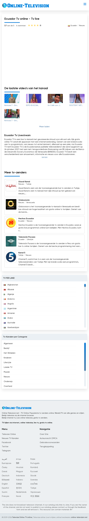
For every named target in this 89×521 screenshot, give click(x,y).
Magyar (19, 471)
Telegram (6, 451)
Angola (9, 304)
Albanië (9, 289)
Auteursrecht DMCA (48, 438)
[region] (44, 305)
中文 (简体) (34, 496)
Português (34, 463)
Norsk (18, 496)
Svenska (34, 480)
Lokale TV (8, 367)
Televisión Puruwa (26, 237)
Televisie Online (9, 434)
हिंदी (17, 463)
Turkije (28, 184)
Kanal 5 (21, 253)
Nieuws (82, 25)
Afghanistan (11, 285)
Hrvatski (19, 467)
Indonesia (20, 476)
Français (5, 496)
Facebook (6, 442)
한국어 (19, 488)
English (5, 484)
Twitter (5, 447)
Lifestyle (30, 239)
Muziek (7, 372)
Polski (32, 459)
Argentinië (10, 308)
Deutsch (5, 476)
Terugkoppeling (47, 447)
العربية (4, 459)
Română (34, 467)
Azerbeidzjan (11, 327)
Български (6, 463)
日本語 (19, 484)
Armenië (9, 313)
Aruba (8, 318)
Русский (34, 471)
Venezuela (30, 202)
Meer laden (44, 127)
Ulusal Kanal (24, 182)
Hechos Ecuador (26, 219)
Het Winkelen (9, 353)
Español (5, 488)
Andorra (9, 299)
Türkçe (33, 488)
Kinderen (7, 358)
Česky (4, 467)
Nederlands (21, 492)
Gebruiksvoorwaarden (50, 442)
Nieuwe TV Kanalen (10, 438)
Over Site (44, 434)
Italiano (19, 480)
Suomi (4, 492)
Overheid (8, 386)
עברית (18, 459)
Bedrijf (6, 348)
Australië (9, 323)
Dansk (4, 471)
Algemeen (8, 344)
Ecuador (74, 25)
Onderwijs (8, 381)
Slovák (33, 476)
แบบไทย (33, 484)
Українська (35, 492)
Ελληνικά (5, 480)
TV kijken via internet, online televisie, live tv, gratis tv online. (27, 423)
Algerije (9, 294)
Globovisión (24, 200)
